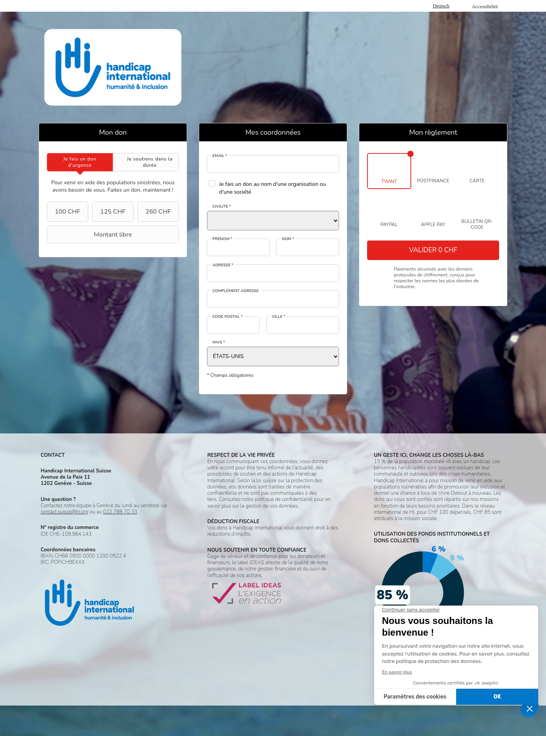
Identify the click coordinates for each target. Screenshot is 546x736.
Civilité (221, 206)
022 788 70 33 (120, 511)
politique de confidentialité (283, 499)
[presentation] (79, 162)
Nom (288, 239)
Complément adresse (235, 291)
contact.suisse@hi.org (64, 511)
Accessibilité (485, 6)
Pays (218, 342)
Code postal (227, 316)
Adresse (223, 265)
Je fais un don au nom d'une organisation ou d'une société (272, 188)
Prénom (222, 239)
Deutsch (441, 6)
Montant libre (90, 234)
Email (219, 155)
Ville (278, 316)
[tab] (80, 162)
